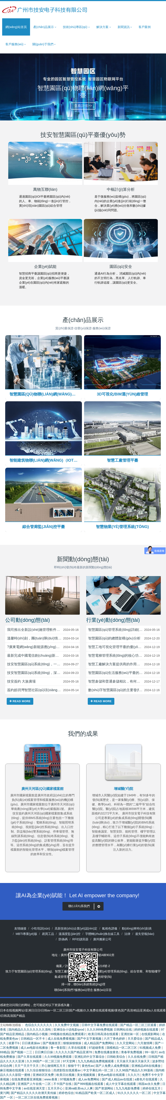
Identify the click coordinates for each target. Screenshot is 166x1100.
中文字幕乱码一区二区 (98, 1070)
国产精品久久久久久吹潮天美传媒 (34, 1093)
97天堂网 (69, 1061)
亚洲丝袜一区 (130, 1034)
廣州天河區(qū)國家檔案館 (123, 789)
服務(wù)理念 (84, 990)
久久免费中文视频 (67, 1025)
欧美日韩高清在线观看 (103, 1034)
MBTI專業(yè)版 (26, 934)
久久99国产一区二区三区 (44, 1061)
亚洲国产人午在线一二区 (35, 1084)
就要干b (14, 1043)
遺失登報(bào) (144, 934)
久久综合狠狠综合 (39, 1070)
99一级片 (151, 1052)
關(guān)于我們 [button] (44, 44)
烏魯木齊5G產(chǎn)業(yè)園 (43, 789)
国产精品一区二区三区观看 (138, 1025)
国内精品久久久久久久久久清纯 (30, 1029)
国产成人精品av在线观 (117, 1079)
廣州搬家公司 (102, 939)
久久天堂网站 (126, 1043)
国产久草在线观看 (30, 1057)
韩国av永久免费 (149, 1084)
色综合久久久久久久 (39, 1025)
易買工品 (48, 934)
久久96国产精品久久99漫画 (135, 1070)
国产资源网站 (104, 1088)
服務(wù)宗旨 (103, 990)
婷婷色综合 (66, 1093)
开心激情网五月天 (53, 1066)
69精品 (5, 1052)
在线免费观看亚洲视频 (27, 1079)
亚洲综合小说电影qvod (69, 1029)
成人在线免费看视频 (62, 1039)
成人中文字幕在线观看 (121, 1084)
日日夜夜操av (31, 1043)
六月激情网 (145, 1043)
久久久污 (134, 1075)
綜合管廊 (136, 971)
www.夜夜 (51, 1079)
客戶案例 (145, 27)
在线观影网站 (150, 1034)
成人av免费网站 (89, 1079)
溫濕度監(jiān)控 (69, 934)
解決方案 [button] (103, 27)
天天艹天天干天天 (27, 1066)
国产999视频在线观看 (89, 1084)
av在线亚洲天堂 (35, 1088)
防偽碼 (63, 939)
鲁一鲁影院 (59, 1048)
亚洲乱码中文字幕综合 (89, 1057)
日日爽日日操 (44, 1052)
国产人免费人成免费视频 (113, 1066)
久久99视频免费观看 (58, 1057)
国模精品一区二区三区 (122, 1048)
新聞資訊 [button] (125, 27)
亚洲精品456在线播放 (146, 1066)
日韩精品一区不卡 (33, 1039)
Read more (20, 701)
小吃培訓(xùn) (40, 928)
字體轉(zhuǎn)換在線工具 (102, 934)
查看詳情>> (83, 106)
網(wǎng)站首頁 (16, 27)
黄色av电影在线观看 (112, 1075)
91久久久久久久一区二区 (134, 1093)
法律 (127, 934)
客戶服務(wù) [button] (15, 44)
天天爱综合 (136, 1039)
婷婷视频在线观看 (146, 1029)
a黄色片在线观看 (146, 1079)
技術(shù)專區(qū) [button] (76, 27)
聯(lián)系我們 (85, 906)
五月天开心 (56, 1088)
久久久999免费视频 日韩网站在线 (110, 1029)
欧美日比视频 (65, 1075)
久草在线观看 (77, 1048)
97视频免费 (68, 1079)
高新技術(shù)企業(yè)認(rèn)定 (76, 928)
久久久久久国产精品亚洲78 (74, 1052)
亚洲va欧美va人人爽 (79, 1088)
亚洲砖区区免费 (44, 1075)
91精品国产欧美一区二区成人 (95, 1093)
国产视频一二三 (22, 1052)
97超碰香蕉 (97, 1048)
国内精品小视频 (38, 1034)
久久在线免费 (137, 1057)
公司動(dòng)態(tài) (27, 620)
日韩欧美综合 (116, 1057)
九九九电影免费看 (128, 1088)
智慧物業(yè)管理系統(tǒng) (108, 971)
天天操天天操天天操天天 (134, 1061)
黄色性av (88, 1066)
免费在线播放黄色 (107, 1052)
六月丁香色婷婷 (115, 1039)
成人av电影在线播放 (35, 1048)
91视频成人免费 (150, 1048)
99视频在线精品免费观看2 (68, 1034)
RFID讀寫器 (80, 939)
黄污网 (4, 1093)
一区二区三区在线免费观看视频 (37, 1097)
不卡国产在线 (62, 1084)
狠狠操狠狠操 (72, 1043)
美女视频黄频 (86, 1075)
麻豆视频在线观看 (12, 1070)
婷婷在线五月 (151, 1088)
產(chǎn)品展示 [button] (44, 27)
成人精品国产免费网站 (99, 1043)
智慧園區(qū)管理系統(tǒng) (33, 971)
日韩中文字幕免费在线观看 (100, 1025)
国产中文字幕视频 (89, 1039)
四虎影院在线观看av (67, 1070)
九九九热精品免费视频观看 (96, 1061)
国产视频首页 (52, 1043)
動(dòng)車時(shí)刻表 (137, 928)
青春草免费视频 (132, 1052)
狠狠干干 (74, 1066)
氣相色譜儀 (109, 928)
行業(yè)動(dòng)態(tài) (113, 620)
